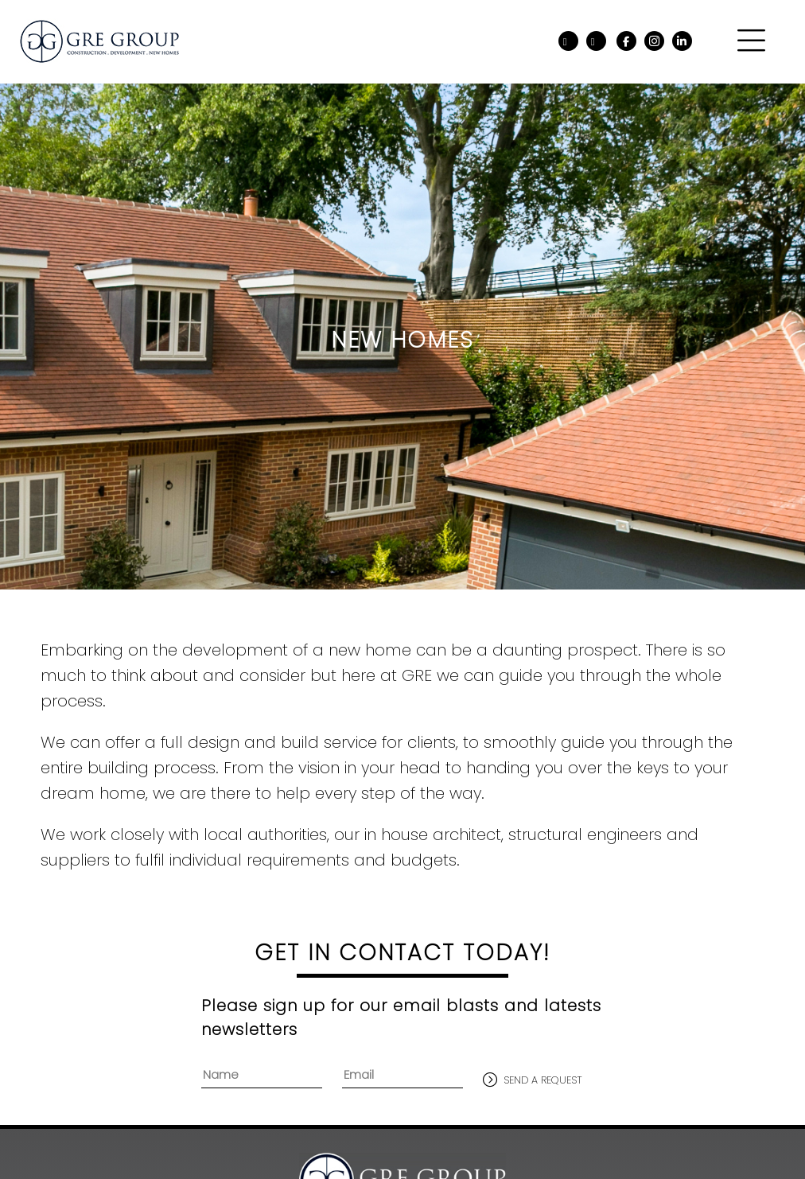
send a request (543, 1080)
